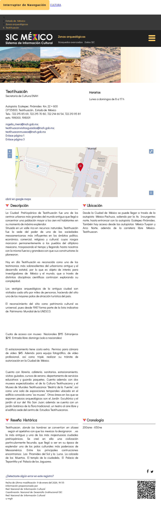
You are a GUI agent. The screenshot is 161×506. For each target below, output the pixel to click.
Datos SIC (90, 42)
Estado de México (15, 20)
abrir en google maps (18, 199)
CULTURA (55, 5)
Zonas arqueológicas (17, 24)
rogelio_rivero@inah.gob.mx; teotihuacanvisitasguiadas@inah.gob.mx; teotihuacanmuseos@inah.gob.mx (30, 128)
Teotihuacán (12, 27)
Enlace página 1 (15, 135)
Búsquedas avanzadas (70, 42)
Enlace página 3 (15, 139)
